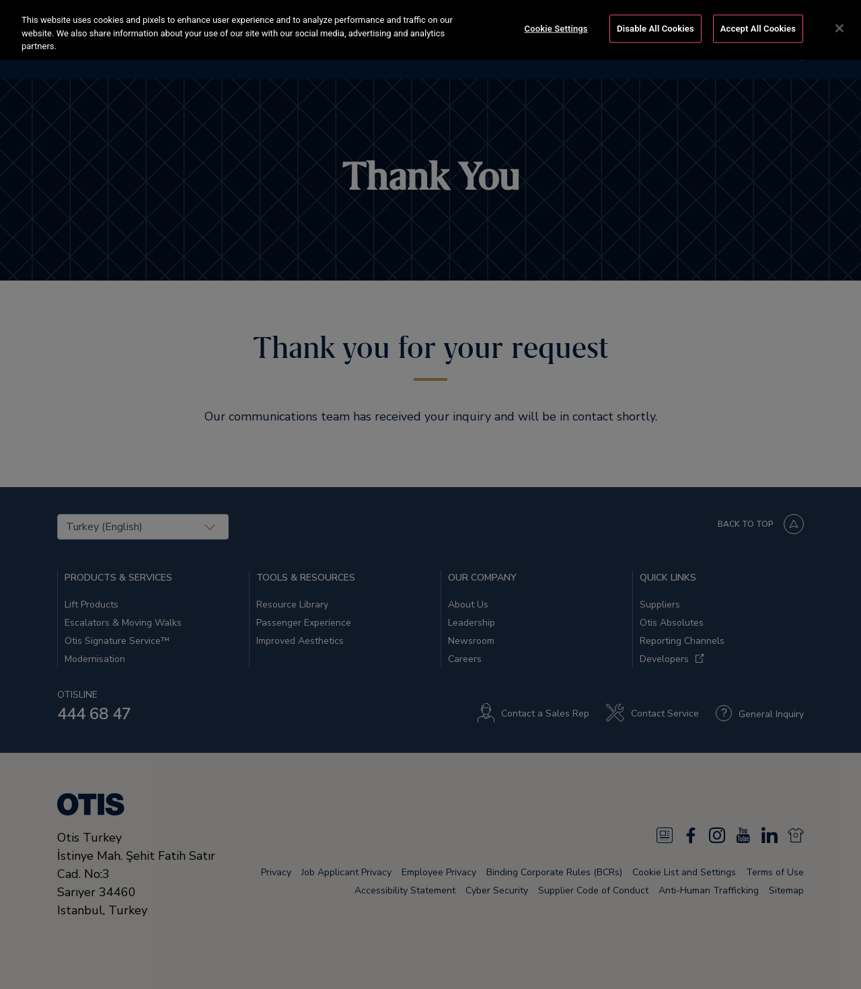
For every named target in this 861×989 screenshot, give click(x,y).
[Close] (839, 28)
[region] (430, 30)
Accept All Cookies (758, 29)
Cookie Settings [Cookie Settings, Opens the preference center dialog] (556, 29)
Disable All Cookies (655, 29)
